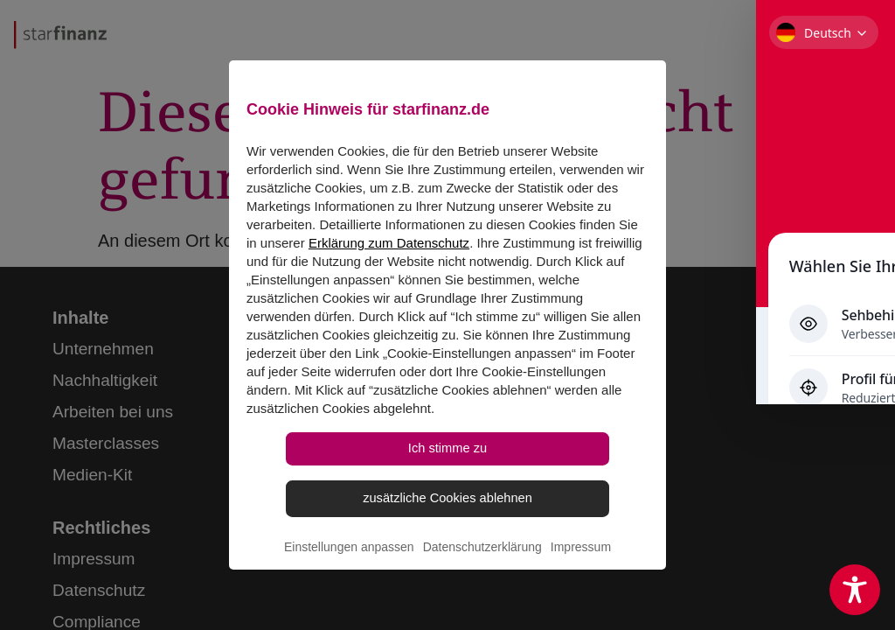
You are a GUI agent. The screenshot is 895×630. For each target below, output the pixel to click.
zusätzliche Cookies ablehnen (447, 520)
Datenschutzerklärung (482, 574)
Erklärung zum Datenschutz (389, 254)
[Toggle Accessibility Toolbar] (855, 590)
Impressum (581, 574)
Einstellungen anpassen (349, 574)
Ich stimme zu (448, 464)
